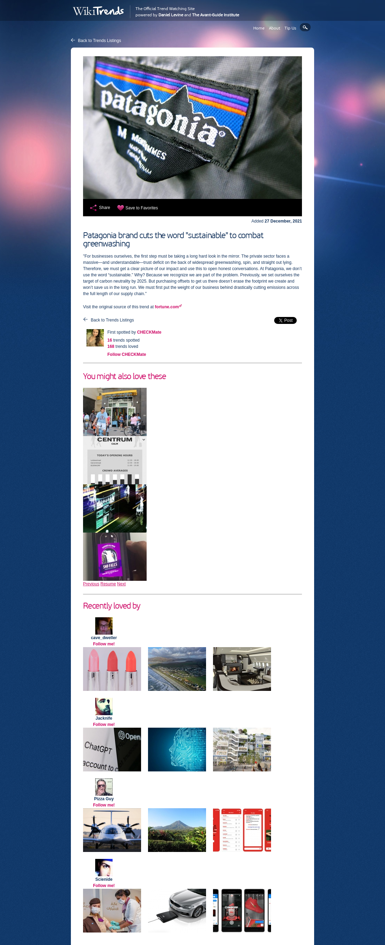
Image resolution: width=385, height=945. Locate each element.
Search (305, 27)
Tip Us (290, 28)
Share (104, 207)
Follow (126, 354)
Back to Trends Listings (99, 40)
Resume (108, 584)
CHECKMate (149, 332)
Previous (91, 584)
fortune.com (167, 306)
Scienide (103, 879)
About (274, 28)
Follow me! (104, 644)
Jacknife (104, 718)
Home (258, 28)
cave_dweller (104, 637)
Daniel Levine (170, 14)
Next (121, 584)
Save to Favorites (141, 208)
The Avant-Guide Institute (215, 14)
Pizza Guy (104, 798)
